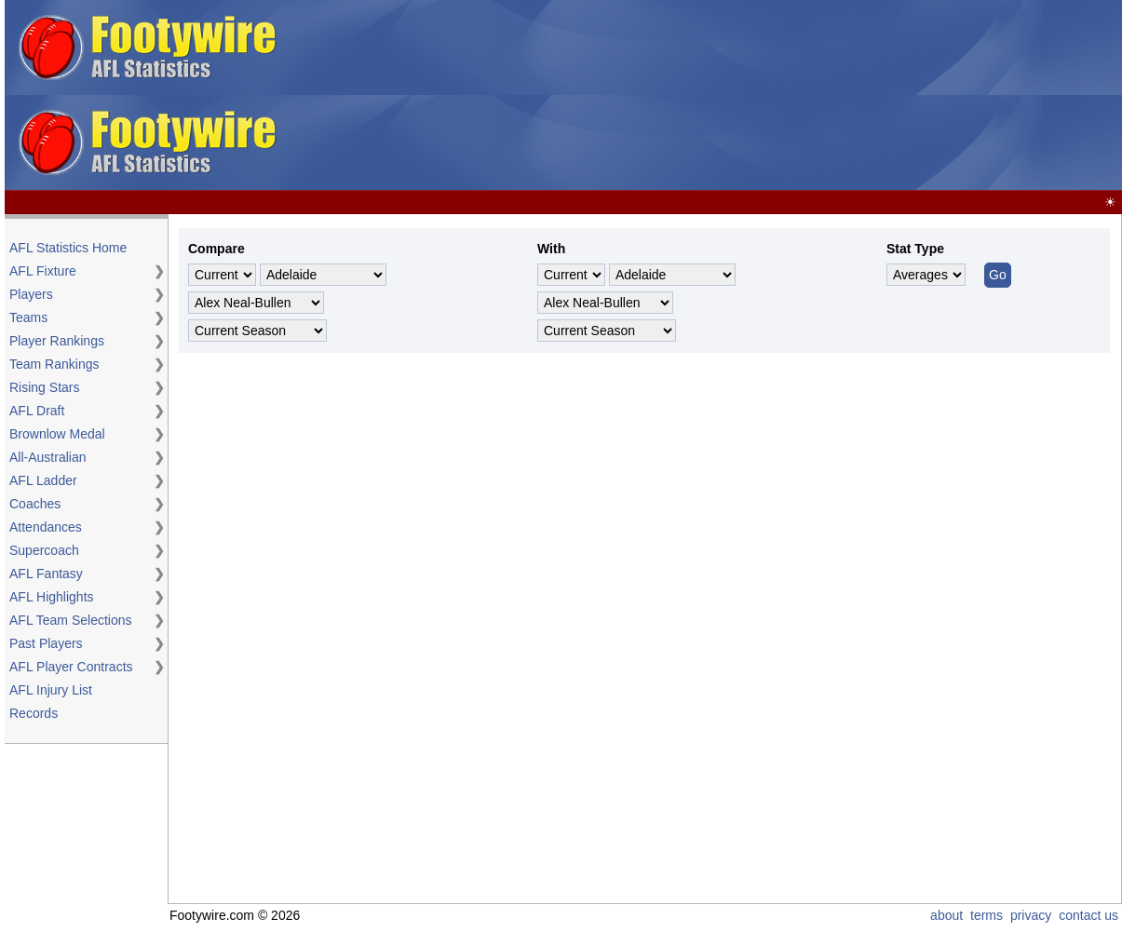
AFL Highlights (51, 596)
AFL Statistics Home (68, 247)
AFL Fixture (42, 270)
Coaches (35, 503)
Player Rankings (56, 340)
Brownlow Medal (57, 433)
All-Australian (47, 457)
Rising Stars (44, 387)
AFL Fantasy (46, 573)
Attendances (45, 527)
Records (33, 713)
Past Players (46, 643)
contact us (1088, 915)
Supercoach (44, 550)
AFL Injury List (50, 689)
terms (986, 915)
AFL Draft (36, 410)
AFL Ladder (43, 480)
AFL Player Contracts (71, 666)
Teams (28, 317)
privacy (1030, 915)
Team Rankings (54, 364)
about (946, 915)
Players (31, 294)
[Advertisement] (666, 96)
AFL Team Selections (70, 620)
